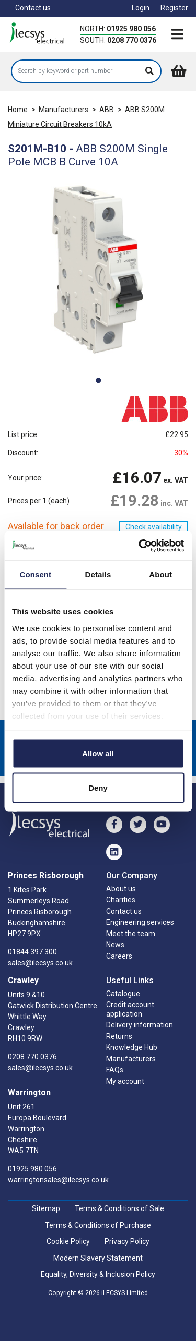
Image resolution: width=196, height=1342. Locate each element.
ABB (106, 109)
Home (18, 109)
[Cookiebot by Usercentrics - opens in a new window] (139, 545)
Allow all (98, 753)
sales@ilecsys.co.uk (40, 963)
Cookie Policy (68, 1241)
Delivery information (139, 1025)
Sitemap (46, 1208)
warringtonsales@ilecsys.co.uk (58, 1180)
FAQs (114, 1070)
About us (121, 889)
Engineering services (140, 922)
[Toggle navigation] (177, 35)
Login (140, 8)
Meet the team (130, 933)
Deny (98, 787)
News (115, 944)
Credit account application (130, 1009)
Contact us (33, 8)
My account (125, 1081)
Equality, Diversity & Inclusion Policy (98, 1274)
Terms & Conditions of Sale (119, 1208)
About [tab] (160, 574)
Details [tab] (98, 574)
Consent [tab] (35, 574)
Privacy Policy (127, 1241)
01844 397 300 (32, 952)
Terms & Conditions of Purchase (98, 1225)
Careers (119, 956)
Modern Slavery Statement (98, 1258)
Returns (119, 1036)
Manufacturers (63, 109)
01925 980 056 (131, 29)
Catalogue (123, 993)
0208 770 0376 (131, 40)
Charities (120, 900)
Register (174, 8)
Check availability (153, 527)
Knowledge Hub (131, 1047)
